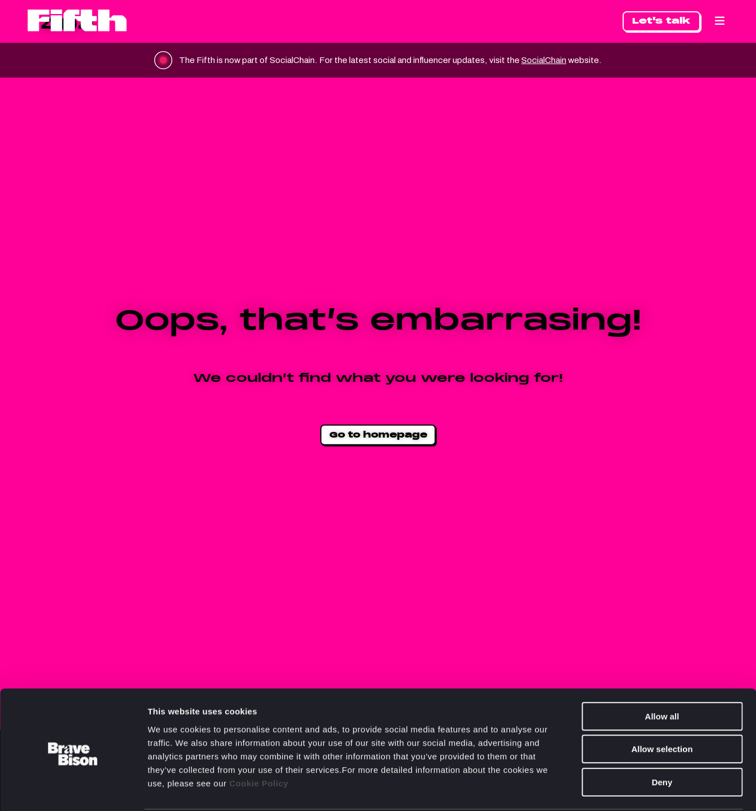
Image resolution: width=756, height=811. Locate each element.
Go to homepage (378, 434)
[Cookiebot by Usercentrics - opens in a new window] (73, 789)
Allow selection (661, 706)
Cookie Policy (258, 740)
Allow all (662, 673)
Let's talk (661, 20)
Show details (591, 789)
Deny (662, 739)
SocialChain (558, 60)
